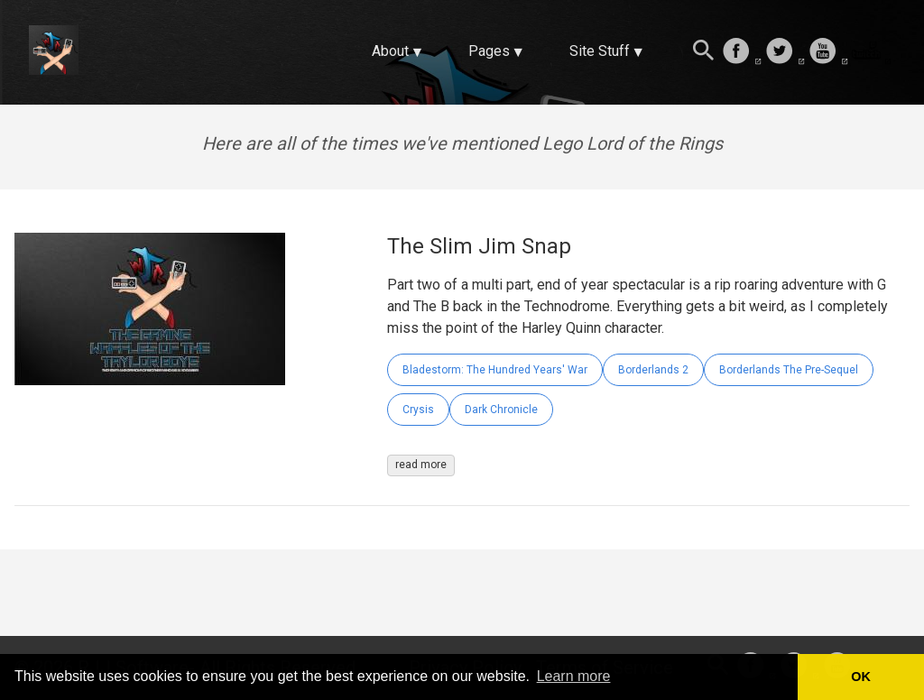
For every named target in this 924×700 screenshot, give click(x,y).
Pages (489, 51)
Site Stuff (599, 51)
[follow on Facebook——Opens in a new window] (742, 52)
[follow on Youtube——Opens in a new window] (828, 52)
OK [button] (861, 676)
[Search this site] (703, 52)
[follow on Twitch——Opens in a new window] (872, 52)
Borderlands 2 (653, 370)
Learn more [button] (574, 676)
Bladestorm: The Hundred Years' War (494, 370)
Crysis (418, 409)
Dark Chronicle (501, 409)
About (390, 51)
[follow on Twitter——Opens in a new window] (785, 52)
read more (421, 464)
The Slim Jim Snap (479, 246)
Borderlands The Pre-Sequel (788, 370)
